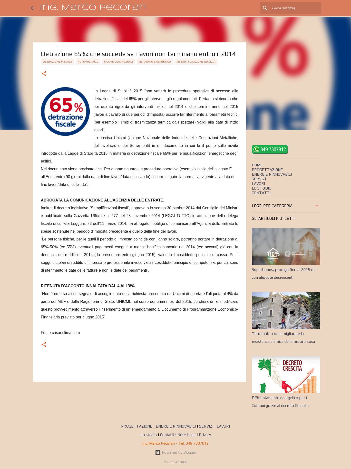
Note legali (186, 434)
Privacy (205, 434)
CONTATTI (261, 193)
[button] (44, 74)
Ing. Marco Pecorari (93, 8)
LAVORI (258, 183)
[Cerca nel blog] (295, 8)
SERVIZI (259, 179)
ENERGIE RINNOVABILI (272, 174)
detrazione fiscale (57, 61)
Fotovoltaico (88, 61)
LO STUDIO (261, 188)
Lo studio (148, 434)
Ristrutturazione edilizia (195, 61)
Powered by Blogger (175, 452)
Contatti (167, 434)
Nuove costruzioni (118, 61)
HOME (257, 165)
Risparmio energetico (154, 61)
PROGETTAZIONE (267, 169)
